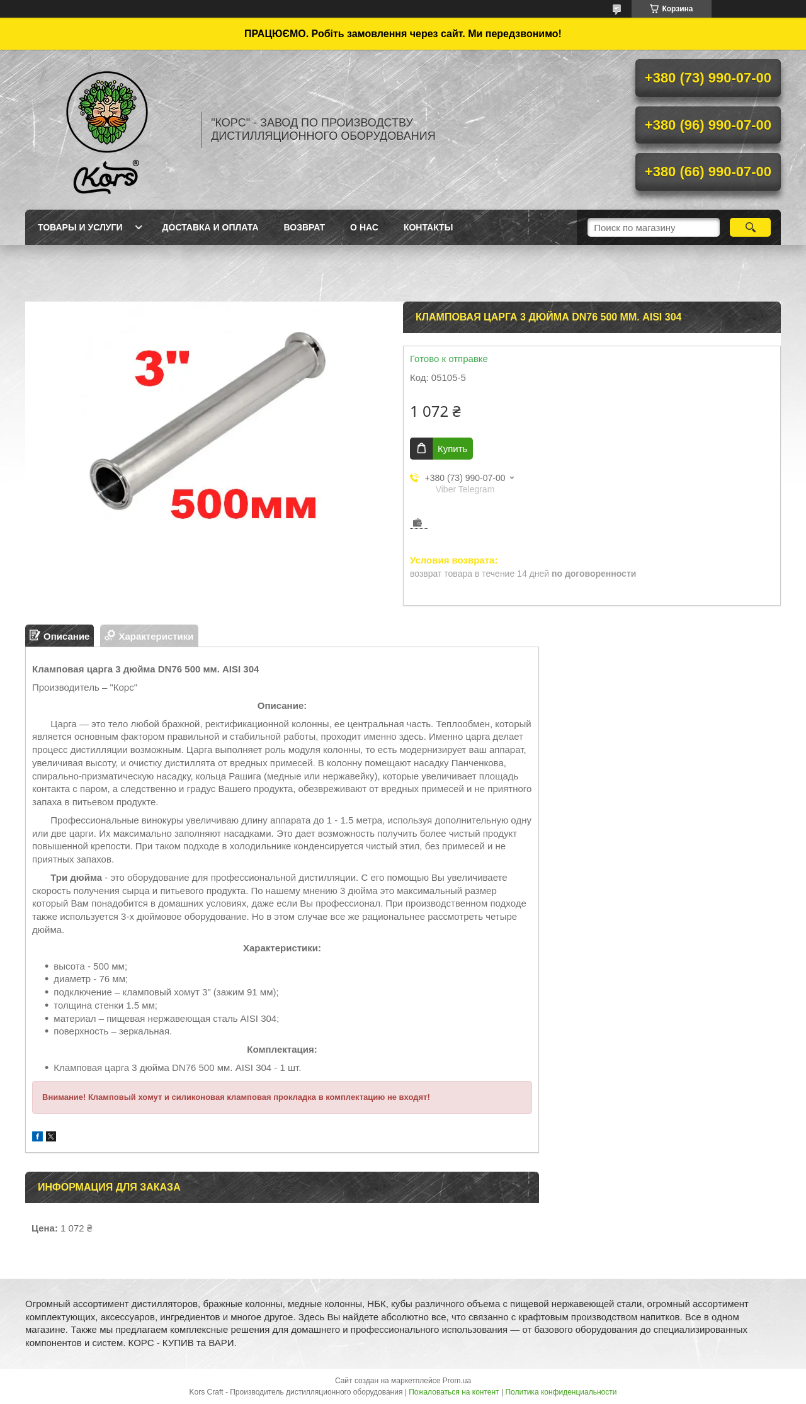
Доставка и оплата (210, 227)
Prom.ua (457, 1380)
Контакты (428, 227)
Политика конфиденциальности (560, 1392)
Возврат (305, 227)
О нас (364, 227)
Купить (452, 448)
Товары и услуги (80, 227)
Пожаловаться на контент (454, 1392)
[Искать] (750, 227)
